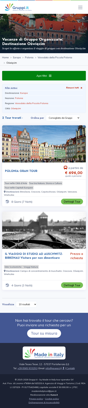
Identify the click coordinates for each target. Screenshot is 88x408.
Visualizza (8, 304)
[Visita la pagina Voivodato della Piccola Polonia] (55, 57)
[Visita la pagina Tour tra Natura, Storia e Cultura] (45, 183)
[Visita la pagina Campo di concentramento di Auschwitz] (41, 271)
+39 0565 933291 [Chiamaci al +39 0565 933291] (27, 368)
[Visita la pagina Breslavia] (25, 191)
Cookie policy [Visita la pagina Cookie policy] (52, 398)
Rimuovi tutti (74, 87)
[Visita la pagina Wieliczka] (9, 195)
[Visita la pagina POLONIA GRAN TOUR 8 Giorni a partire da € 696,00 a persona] (44, 144)
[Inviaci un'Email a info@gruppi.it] (53, 368)
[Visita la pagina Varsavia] (72, 191)
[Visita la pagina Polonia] (29, 57)
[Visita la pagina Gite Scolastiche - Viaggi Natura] (21, 267)
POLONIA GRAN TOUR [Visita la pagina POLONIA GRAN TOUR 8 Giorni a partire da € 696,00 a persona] (21, 171)
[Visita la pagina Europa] (17, 57)
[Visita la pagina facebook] (63, 368)
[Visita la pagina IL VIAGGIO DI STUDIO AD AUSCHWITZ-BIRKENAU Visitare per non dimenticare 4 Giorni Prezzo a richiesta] (44, 230)
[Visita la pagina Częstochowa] (48, 191)
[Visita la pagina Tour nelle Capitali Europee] (19, 188)
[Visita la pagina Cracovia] (35, 191)
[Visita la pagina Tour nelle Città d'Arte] (16, 183)
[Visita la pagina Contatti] (70, 368)
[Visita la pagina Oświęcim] (62, 191)
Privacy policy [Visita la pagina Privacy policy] (36, 398)
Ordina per (37, 118)
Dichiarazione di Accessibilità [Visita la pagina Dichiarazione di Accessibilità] (44, 402)
